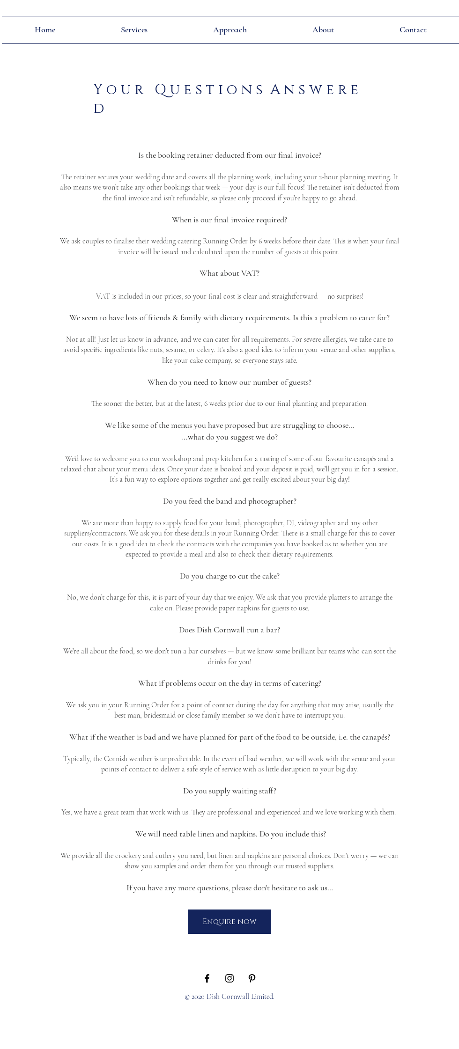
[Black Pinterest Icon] (252, 978)
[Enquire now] (229, 922)
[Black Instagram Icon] (229, 978)
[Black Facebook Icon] (207, 978)
